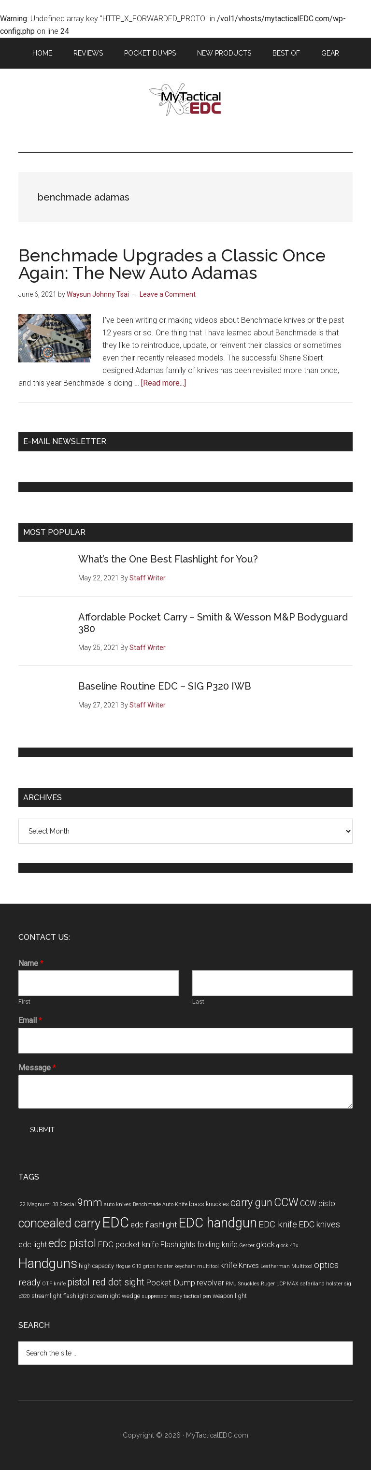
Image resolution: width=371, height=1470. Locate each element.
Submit (42, 1130)
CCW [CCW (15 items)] (286, 1202)
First (24, 1001)
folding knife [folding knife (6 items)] (217, 1244)
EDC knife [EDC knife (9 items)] (277, 1224)
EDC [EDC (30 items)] (115, 1222)
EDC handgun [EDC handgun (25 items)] (218, 1223)
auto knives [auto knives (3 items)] (117, 1204)
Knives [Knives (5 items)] (249, 1266)
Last (198, 1001)
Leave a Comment (168, 294)
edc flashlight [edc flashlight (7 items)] (153, 1224)
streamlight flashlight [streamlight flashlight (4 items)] (59, 1295)
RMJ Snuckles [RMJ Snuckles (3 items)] (242, 1284)
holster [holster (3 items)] (165, 1266)
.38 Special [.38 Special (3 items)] (63, 1204)
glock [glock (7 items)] (265, 1244)
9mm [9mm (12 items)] (89, 1202)
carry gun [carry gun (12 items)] (251, 1202)
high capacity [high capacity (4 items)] (96, 1265)
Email (30, 1020)
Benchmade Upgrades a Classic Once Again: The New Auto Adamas (172, 264)
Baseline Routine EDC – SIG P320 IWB (164, 686)
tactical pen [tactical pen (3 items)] (197, 1296)
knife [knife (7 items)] (228, 1265)
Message (37, 1067)
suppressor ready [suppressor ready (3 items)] (162, 1296)
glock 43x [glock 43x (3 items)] (287, 1245)
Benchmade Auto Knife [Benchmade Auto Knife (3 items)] (160, 1204)
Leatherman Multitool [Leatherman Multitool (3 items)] (286, 1266)
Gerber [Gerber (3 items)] (247, 1245)
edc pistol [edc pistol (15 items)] (72, 1243)
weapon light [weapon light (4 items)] (230, 1295)
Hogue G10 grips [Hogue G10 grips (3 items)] (135, 1266)
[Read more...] (163, 383)
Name (30, 963)
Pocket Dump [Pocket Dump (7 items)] (170, 1282)
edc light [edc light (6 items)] (32, 1244)
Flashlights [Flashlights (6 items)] (178, 1244)
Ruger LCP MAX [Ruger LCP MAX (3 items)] (280, 1284)
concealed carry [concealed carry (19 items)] (59, 1223)
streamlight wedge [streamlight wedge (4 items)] (115, 1295)
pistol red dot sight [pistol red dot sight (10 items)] (105, 1282)
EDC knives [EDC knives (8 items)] (319, 1224)
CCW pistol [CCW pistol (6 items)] (318, 1203)
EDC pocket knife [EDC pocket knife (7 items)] (128, 1244)
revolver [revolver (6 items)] (210, 1282)
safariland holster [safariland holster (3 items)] (321, 1284)
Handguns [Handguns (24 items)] (47, 1263)
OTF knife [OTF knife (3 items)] (54, 1284)
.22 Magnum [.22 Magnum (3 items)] (34, 1204)
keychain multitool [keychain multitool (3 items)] (196, 1266)
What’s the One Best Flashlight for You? (168, 559)
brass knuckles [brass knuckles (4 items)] (209, 1204)
